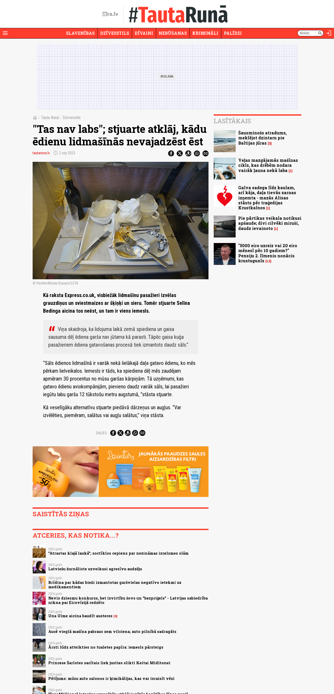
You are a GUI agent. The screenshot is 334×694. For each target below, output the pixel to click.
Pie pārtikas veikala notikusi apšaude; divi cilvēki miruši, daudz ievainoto (269, 223)
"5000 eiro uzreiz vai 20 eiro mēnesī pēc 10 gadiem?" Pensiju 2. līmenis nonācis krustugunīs (267, 253)
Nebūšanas (173, 33)
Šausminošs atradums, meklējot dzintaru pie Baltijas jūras (262, 137)
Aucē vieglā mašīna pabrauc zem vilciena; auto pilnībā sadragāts (112, 631)
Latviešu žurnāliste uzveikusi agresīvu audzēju (95, 568)
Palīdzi (233, 33)
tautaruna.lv (41, 153)
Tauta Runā (50, 117)
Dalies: (102, 433)
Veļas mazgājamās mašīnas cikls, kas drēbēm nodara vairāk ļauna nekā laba (268, 165)
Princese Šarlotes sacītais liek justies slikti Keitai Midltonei (109, 662)
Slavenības (80, 33)
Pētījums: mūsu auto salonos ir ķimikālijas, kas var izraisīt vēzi (111, 678)
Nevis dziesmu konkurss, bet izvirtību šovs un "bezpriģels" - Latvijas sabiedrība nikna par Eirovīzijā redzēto (128, 600)
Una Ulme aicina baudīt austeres (80, 615)
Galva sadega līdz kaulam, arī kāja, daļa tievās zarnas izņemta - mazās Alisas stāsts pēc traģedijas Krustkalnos (267, 197)
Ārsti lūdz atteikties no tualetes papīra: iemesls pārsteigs (105, 647)
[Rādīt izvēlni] (5, 33)
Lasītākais (232, 121)
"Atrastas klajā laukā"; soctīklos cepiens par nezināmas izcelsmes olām (118, 553)
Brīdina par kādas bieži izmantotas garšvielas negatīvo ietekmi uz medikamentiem (114, 584)
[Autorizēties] (329, 33)
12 (268, 261)
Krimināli (205, 33)
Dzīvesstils (114, 33)
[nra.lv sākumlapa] (110, 14)
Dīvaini (144, 33)
